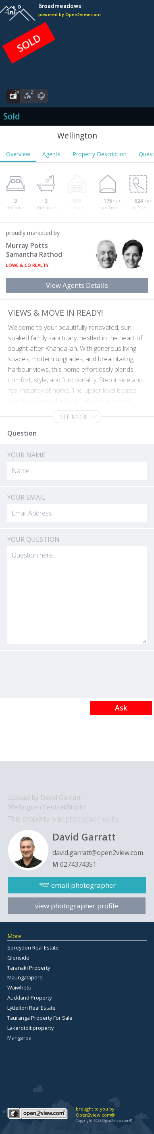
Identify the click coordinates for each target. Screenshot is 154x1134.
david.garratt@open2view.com (97, 852)
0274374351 (78, 864)
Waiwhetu (19, 987)
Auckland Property (29, 997)
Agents (51, 154)
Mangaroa (19, 1037)
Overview (18, 154)
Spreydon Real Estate (33, 947)
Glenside (18, 957)
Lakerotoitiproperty (30, 1027)
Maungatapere (25, 977)
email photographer (83, 885)
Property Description (100, 154)
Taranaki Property (28, 967)
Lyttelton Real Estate (31, 1007)
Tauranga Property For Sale (40, 1017)
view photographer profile (76, 905)
